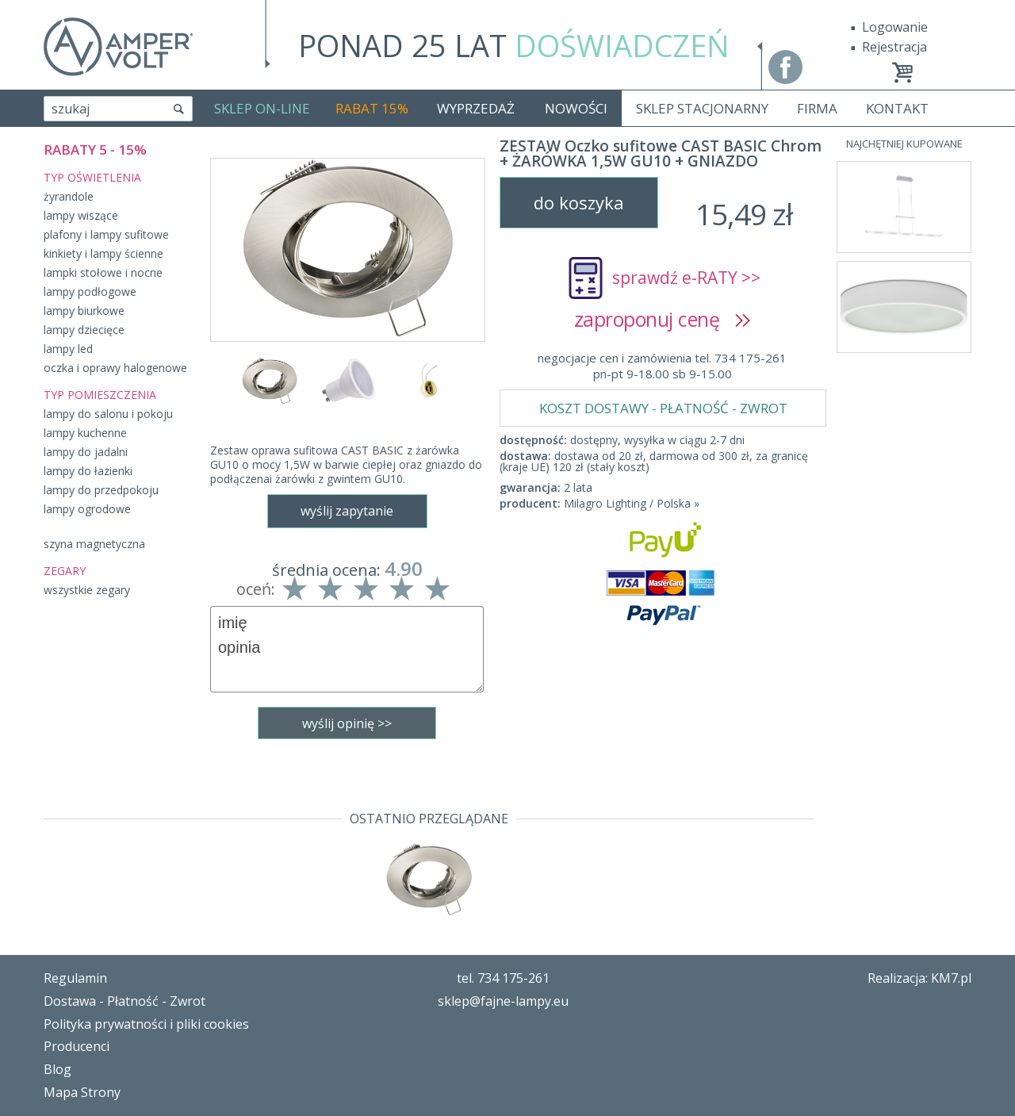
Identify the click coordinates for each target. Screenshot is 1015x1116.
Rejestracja (894, 47)
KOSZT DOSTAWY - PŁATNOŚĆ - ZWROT (663, 408)
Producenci (76, 1046)
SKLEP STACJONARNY (702, 108)
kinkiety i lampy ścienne (103, 253)
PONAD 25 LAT (514, 45)
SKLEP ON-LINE (262, 108)
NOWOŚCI (576, 108)
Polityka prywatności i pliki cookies (146, 1024)
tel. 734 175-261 (503, 978)
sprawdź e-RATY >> (686, 278)
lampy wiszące (81, 215)
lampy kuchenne (85, 432)
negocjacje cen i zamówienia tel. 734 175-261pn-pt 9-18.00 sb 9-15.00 (662, 366)
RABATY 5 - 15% (95, 149)
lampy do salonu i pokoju (108, 413)
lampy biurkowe (84, 310)
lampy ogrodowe (87, 508)
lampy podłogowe (90, 291)
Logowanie (895, 27)
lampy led (68, 348)
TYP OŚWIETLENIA (92, 177)
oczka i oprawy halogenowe (115, 367)
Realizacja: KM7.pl (919, 978)
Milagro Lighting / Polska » (631, 503)
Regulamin (75, 978)
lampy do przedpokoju (101, 489)
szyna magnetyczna (94, 543)
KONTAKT (897, 108)
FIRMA (817, 108)
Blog (57, 1069)
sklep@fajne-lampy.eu (503, 1001)
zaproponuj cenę (662, 318)
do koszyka (579, 202)
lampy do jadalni (86, 451)
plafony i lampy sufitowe (106, 234)
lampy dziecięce (84, 329)
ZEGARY (65, 570)
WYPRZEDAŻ (476, 108)
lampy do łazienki (88, 470)
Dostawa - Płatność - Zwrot (124, 1001)
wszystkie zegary (87, 589)
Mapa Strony (82, 1092)
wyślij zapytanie (347, 511)
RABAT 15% (371, 108)
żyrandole (69, 196)
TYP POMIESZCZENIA (100, 394)
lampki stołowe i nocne (103, 272)
